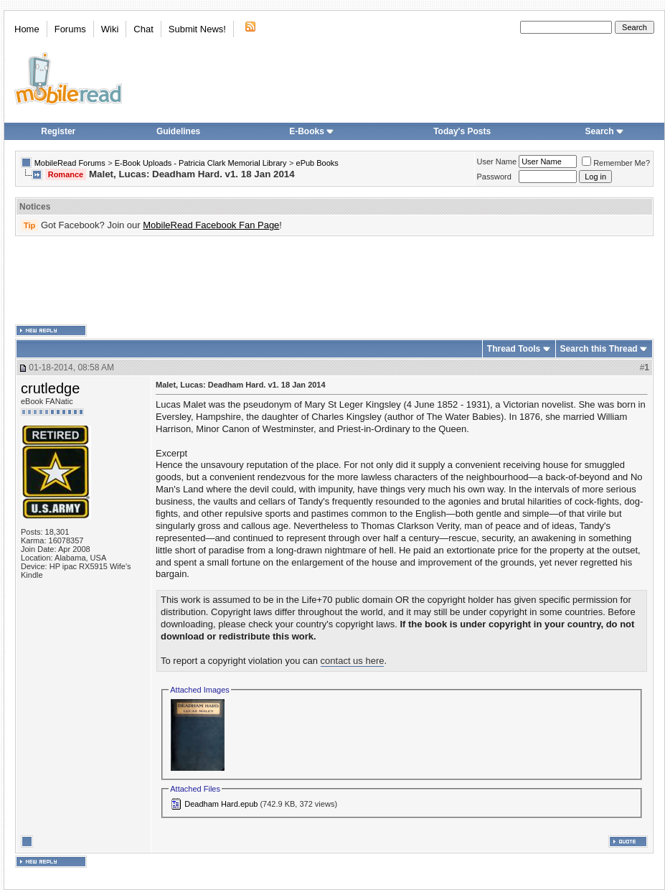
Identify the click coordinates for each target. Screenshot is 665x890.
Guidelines (178, 131)
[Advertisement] (334, 280)
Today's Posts (462, 131)
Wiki (110, 29)
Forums (70, 29)
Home (26, 29)
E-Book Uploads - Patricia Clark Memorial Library (201, 163)
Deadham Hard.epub (221, 804)
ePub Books (317, 163)
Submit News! (197, 29)
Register (58, 131)
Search (604, 131)
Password (494, 176)
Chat (143, 29)
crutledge (50, 388)
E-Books (311, 131)
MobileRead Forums (69, 163)
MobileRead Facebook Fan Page (211, 225)
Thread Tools (513, 349)
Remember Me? (616, 163)
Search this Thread (599, 349)
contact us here (353, 660)
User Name (497, 161)
